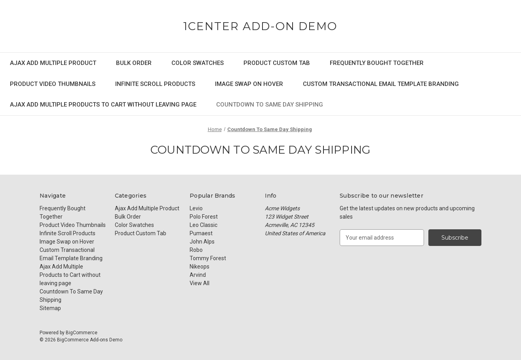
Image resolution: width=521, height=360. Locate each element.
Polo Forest (204, 216)
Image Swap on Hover (249, 84)
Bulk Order (134, 63)
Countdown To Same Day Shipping (269, 104)
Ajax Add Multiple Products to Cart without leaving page (103, 104)
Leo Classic (203, 225)
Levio (196, 208)
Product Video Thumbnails (52, 84)
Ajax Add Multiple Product (53, 63)
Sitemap (50, 308)
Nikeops (199, 266)
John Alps (202, 241)
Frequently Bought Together (377, 63)
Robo (196, 250)
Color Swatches (197, 63)
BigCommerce (81, 332)
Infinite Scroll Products (155, 84)
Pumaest (201, 233)
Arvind (198, 275)
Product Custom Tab (276, 63)
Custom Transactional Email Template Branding (381, 84)
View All (199, 283)
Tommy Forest (208, 258)
